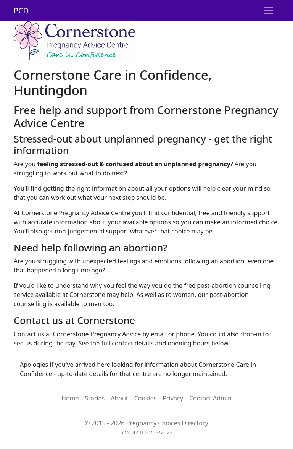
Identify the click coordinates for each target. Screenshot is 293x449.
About (119, 398)
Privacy (173, 398)
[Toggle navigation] (268, 10)
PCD (21, 10)
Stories (95, 398)
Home (70, 398)
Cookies (145, 398)
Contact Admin (210, 398)
